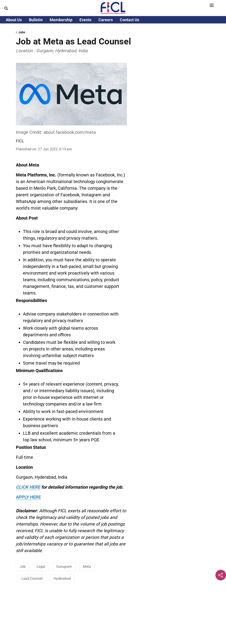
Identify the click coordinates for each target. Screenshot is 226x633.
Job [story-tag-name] (23, 566)
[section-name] (113, 32)
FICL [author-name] (20, 141)
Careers (105, 19)
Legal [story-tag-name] (41, 566)
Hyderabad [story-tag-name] (62, 578)
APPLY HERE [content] (28, 497)
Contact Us (129, 19)
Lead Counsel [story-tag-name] (32, 578)
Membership (61, 19)
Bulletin (36, 19)
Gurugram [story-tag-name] (64, 566)
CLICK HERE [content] (28, 487)
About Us (14, 19)
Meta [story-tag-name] (87, 566)
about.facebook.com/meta (69, 132)
